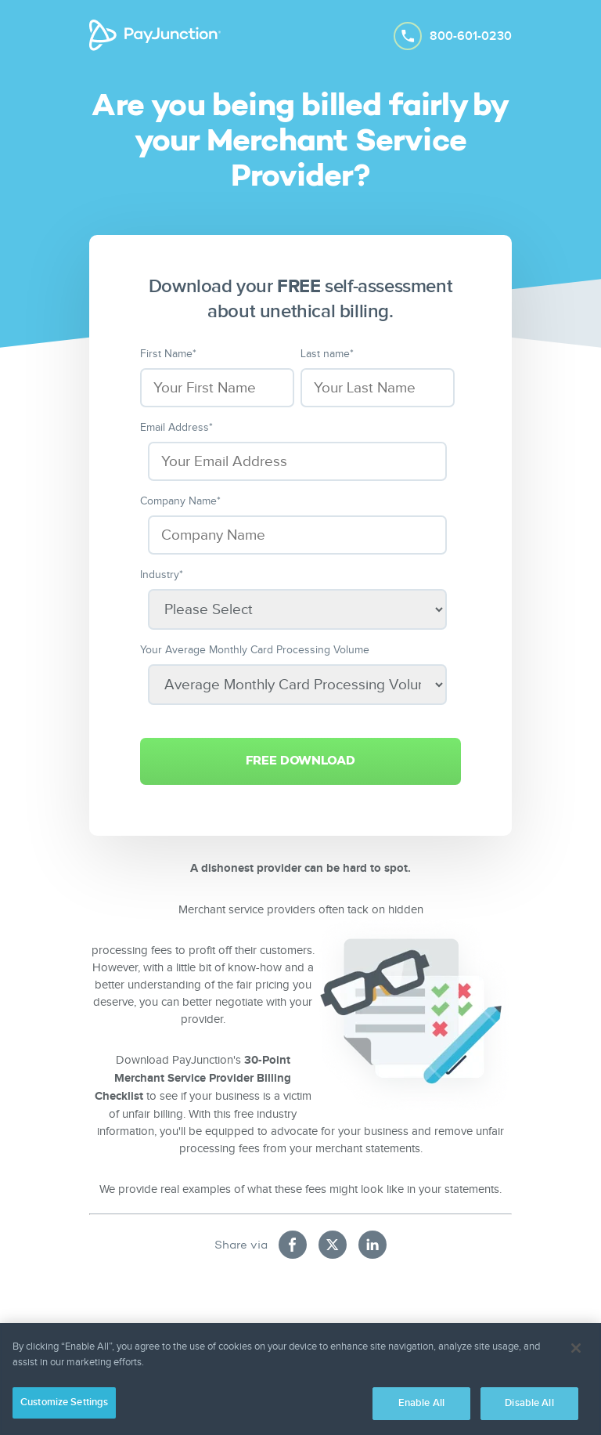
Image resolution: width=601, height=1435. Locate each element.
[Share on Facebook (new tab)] (293, 1245)
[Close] (576, 1348)
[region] (300, 1379)
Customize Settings (64, 1402)
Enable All (421, 1403)
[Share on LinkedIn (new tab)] (372, 1245)
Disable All (529, 1403)
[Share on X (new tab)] (332, 1245)
